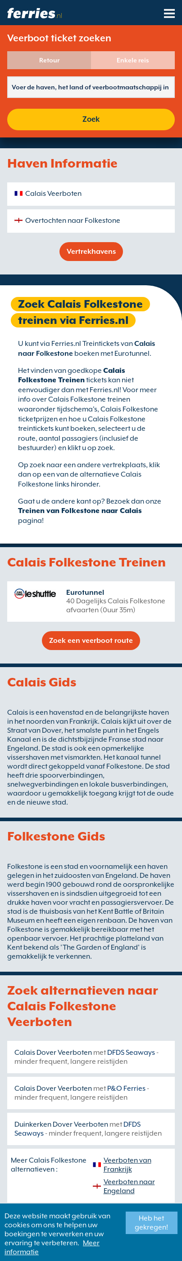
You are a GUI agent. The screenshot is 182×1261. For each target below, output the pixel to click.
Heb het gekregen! (151, 1222)
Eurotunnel (85, 592)
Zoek (91, 119)
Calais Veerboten (53, 194)
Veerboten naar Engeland (129, 1186)
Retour (49, 60)
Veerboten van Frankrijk (127, 1164)
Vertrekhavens (91, 252)
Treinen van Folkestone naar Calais (80, 511)
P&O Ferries (126, 1088)
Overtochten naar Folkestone (72, 221)
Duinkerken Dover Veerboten (61, 1124)
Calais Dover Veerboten (53, 1053)
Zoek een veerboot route (91, 641)
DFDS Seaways (131, 1053)
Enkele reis (133, 60)
